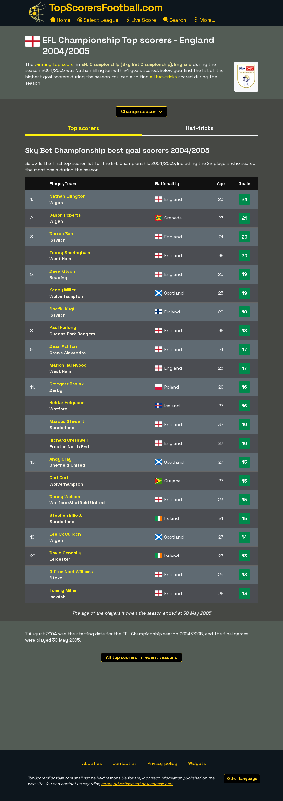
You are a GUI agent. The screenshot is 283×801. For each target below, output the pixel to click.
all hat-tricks (163, 77)
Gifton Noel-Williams (71, 571)
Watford (58, 409)
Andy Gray (60, 459)
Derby (55, 390)
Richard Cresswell (68, 440)
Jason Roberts (65, 215)
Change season (142, 111)
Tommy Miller (63, 590)
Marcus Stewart (66, 421)
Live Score (140, 20)
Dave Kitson (62, 271)
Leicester (59, 559)
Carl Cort (59, 477)
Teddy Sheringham (69, 252)
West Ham (60, 258)
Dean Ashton (63, 346)
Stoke (55, 578)
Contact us (125, 763)
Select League (97, 20)
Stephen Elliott (65, 515)
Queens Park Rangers (72, 334)
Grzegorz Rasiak (66, 384)
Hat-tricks (200, 128)
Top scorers (83, 128)
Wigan (56, 202)
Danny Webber (65, 496)
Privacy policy (162, 763)
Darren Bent (62, 233)
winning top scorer (55, 64)
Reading (58, 277)
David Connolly (65, 553)
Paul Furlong (62, 327)
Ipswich (57, 240)
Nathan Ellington (67, 196)
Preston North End (69, 446)
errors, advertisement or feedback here (137, 783)
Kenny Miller (62, 290)
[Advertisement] (141, 713)
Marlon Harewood (68, 365)
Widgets (197, 763)
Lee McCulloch (65, 534)
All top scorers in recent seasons (141, 657)
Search (174, 20)
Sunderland (61, 427)
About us (92, 763)
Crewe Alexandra (67, 352)
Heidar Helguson (67, 402)
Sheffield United (67, 465)
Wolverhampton (66, 296)
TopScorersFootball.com (105, 7)
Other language (242, 778)
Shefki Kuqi (61, 309)
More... (204, 20)
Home (60, 20)
